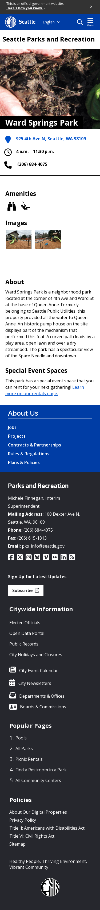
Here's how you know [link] (26, 8)
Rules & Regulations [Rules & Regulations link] (28, 454)
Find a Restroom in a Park (41, 770)
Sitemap (17, 844)
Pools (21, 738)
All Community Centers (38, 780)
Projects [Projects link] (17, 436)
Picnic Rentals (29, 759)
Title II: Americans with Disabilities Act (47, 828)
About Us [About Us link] (23, 413)
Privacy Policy (22, 820)
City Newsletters (34, 683)
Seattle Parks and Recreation (49, 39)
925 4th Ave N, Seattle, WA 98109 (51, 139)
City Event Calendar (38, 670)
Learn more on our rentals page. (44, 390)
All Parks (24, 748)
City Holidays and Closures (35, 654)
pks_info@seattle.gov (43, 546)
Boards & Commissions (43, 707)
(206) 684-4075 (32, 164)
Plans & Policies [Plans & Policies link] (24, 462)
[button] (91, 7)
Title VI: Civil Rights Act (31, 836)
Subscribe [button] (25, 590)
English (49, 21)
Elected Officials (24, 623)
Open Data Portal (26, 633)
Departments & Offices (42, 696)
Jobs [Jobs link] (12, 427)
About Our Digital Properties (38, 812)
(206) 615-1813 (32, 538)
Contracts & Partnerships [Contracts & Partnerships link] (34, 445)
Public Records (23, 644)
